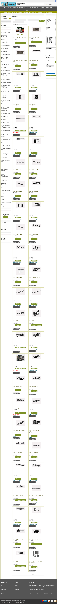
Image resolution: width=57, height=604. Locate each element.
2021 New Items (4, 60)
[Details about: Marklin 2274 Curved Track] (16, 482)
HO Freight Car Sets (6, 91)
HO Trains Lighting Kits (6, 130)
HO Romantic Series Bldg (7, 145)
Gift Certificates (20, 12)
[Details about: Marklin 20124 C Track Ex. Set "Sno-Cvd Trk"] (16, 47)
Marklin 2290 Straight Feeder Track (18, 495)
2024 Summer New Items (5, 45)
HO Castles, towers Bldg (6, 129)
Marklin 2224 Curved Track (17, 212)
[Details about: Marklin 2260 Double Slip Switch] (32, 351)
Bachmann (48, 19)
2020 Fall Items (48, 39)
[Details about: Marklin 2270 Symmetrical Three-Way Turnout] (32, 439)
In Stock (47, 49)
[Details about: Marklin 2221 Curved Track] (16, 199)
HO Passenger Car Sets (6, 83)
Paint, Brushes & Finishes (5, 190)
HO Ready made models (6, 144)
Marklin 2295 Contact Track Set (18, 539)
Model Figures (3, 168)
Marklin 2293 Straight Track (33, 517)
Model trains (22, 7)
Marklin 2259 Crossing (16, 342)
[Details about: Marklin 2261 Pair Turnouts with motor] (16, 373)
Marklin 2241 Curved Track (17, 299)
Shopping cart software (20, 600)
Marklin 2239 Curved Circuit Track (34, 277)
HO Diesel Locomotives (6, 70)
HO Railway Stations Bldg (7, 82)
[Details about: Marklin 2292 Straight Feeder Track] (16, 526)
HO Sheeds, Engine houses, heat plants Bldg (5, 89)
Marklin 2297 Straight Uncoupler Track (35, 539)
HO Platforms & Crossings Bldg (4, 97)
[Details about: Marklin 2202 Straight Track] (32, 91)
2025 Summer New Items (5, 36)
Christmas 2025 (3, 33)
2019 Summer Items (49, 37)
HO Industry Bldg (5, 116)
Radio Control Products (5, 186)
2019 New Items (49, 36)
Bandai (47, 7)
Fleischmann (48, 20)
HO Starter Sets (5, 66)
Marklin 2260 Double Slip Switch (34, 342)
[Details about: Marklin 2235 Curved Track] (16, 285)
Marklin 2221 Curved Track (17, 191)
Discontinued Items (38, 12)
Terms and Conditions (49, 12)
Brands (9, 7)
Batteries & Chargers (4, 200)
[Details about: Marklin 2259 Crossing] (16, 352)
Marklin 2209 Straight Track (17, 169)
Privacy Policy (22, 602)
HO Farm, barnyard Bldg (6, 123)
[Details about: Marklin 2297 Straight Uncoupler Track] (32, 548)
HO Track (4, 95)
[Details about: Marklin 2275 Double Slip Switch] (32, 482)
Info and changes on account (6, 202)
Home (5, 7)
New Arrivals (3, 39)
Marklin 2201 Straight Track (17, 82)
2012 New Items (49, 29)
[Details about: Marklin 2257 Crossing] (16, 329)
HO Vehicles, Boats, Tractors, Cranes (5, 110)
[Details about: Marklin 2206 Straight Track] (32, 134)
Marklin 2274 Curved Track (17, 474)
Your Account (14, 12)
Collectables (3, 174)
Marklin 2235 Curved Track (17, 277)
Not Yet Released (49, 50)
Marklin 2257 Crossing (16, 320)
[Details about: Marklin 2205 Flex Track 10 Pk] (16, 135)
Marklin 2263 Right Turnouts (17, 386)
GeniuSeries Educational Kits (6, 189)
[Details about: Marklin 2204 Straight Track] (32, 112)
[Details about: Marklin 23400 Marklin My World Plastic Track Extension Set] (32, 570)
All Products (16, 585)
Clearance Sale (3, 61)
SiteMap (44, 12)
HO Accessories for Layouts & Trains (5, 151)
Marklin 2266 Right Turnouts (17, 408)
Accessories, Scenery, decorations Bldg (5, 178)
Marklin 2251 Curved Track (33, 299)
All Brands (16, 588)
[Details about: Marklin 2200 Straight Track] (32, 68)
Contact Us (9, 12)
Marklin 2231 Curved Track (17, 234)
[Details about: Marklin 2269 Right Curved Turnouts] (16, 438)
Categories (15, 7)
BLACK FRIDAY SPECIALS (5, 32)
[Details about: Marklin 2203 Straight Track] (16, 112)
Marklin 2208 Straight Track (33, 148)
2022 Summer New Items (5, 54)
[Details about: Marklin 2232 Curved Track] (32, 242)
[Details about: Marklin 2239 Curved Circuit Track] (32, 285)
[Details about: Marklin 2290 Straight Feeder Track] (16, 504)
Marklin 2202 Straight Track (33, 82)
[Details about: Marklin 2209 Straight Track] (16, 178)
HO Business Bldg (5, 112)
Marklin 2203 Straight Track (17, 104)
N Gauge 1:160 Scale (5, 153)
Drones (2, 187)
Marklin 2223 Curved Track (33, 191)
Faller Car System (4, 180)
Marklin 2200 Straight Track (33, 60)
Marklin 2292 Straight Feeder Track (18, 517)
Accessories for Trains (5, 165)
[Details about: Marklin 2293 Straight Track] (32, 526)
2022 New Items (4, 55)
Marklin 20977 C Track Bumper (34, 37)
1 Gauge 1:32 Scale (4, 206)
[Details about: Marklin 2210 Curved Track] (32, 178)
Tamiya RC (29, 7)
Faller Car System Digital (5, 181)
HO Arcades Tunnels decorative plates (5, 108)
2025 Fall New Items (4, 38)
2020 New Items (49, 38)
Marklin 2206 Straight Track (33, 125)
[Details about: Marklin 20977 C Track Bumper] (32, 46)
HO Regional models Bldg (7, 138)
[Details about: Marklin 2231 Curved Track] (16, 242)
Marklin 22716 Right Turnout (33, 452)
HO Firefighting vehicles (6, 120)
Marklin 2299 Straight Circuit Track (18, 561)
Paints (51, 7)
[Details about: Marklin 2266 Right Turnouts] (16, 417)
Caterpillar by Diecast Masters (4, 204)
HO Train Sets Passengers (4, 77)
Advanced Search (31, 12)
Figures (42, 7)
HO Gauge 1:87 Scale (5, 64)
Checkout (6, 216)
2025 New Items (4, 35)
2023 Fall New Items (4, 48)
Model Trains (3, 63)
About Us (5, 12)
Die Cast (2, 193)
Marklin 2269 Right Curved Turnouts (19, 430)
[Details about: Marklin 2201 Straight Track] (16, 91)
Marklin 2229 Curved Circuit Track (34, 212)
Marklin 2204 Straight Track (33, 104)
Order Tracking (3, 588)
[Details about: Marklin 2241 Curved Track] (16, 307)
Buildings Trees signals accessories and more (5, 176)
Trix (47, 23)
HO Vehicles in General (6, 127)
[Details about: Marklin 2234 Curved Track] (32, 264)
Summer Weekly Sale (4, 41)
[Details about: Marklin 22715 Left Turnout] (16, 460)
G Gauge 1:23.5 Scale (5, 156)
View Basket (50, 4)
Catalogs (2, 199)
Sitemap (16, 590)
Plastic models (35, 7)
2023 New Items (4, 51)
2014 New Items (49, 30)
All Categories (17, 586)
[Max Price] (53, 71)
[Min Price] (48, 71)
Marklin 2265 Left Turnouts (33, 386)
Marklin (47, 21)
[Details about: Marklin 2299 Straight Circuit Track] (16, 570)
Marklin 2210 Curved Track (33, 169)
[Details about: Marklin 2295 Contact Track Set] (16, 547)
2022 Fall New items (4, 52)
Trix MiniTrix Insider (5, 159)
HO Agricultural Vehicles (6, 113)
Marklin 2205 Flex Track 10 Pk (18, 125)
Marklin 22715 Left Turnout (17, 452)
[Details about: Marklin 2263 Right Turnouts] (16, 393)
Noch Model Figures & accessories (5, 170)
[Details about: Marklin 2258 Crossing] (32, 329)
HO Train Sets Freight (6, 79)
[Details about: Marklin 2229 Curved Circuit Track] (32, 221)
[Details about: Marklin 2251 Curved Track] (32, 307)
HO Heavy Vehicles (6, 122)
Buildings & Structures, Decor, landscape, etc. (6, 172)
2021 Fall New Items (4, 57)
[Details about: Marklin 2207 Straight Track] (16, 156)
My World (4, 67)
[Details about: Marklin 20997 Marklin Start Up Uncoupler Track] (16, 69)
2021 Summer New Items (5, 58)
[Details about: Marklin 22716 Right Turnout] (32, 460)
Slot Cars (2, 196)
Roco (47, 22)
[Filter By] (50, 62)
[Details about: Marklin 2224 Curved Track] (16, 221)
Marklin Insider (4, 157)
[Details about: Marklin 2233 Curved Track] (16, 264)
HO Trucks (4, 119)
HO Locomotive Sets (6, 75)
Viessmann (48, 24)
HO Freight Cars (5, 87)
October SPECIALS (4, 42)
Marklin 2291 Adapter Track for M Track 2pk (36, 495)
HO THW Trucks (5, 134)
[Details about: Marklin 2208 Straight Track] (32, 156)
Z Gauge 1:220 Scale (5, 154)
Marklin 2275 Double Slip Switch (34, 474)
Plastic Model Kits (4, 184)
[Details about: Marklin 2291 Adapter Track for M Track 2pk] (32, 504)
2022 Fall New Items (49, 42)
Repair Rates (25, 12)
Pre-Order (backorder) (36, 42)
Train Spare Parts (5, 166)
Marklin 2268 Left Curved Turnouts (34, 408)
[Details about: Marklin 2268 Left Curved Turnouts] (32, 416)
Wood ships (28, 10)
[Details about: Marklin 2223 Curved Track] (32, 199)
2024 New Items (49, 44)
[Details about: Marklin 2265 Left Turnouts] (32, 394)
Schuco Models (3, 183)
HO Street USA (5, 147)
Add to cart (18, 66)
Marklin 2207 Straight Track (17, 148)
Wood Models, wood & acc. (5, 192)
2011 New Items (49, 28)
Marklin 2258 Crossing (32, 320)
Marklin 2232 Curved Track (33, 234)
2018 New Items (49, 35)
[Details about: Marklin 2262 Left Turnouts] (32, 372)
